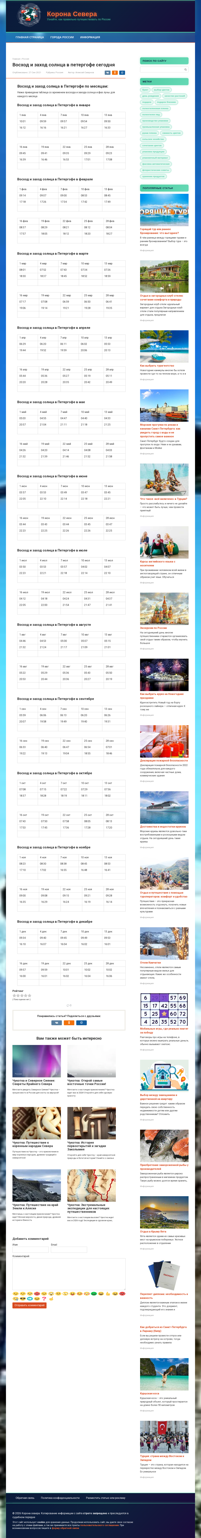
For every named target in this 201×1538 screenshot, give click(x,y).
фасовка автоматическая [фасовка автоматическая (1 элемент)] (155, 164)
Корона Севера (72, 13)
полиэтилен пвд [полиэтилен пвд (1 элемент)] (151, 114)
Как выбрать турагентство (157, 365)
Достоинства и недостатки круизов (163, 826)
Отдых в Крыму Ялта (153, 1231)
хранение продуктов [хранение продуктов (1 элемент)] (153, 176)
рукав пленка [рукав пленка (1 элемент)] (149, 133)
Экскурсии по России (153, 628)
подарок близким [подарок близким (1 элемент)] (166, 102)
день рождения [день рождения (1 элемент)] (150, 96)
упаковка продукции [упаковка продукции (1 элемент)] (153, 151)
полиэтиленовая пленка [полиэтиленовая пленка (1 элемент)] (155, 108)
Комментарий (20, 1256)
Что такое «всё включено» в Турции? (163, 498)
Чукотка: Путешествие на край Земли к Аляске (35, 1206)
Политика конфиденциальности (60, 1497)
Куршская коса (149, 1393)
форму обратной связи (65, 1528)
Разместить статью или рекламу (105, 1497)
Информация (90, 37)
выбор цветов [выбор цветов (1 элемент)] (161, 90)
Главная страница (30, 37)
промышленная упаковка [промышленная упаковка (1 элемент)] (155, 127)
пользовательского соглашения (99, 1525)
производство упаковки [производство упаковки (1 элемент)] (155, 120)
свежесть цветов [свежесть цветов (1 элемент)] (171, 133)
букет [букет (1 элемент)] (145, 90)
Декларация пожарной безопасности (164, 760)
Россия (59, 72)
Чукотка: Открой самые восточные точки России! (86, 1082)
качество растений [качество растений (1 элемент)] (175, 96)
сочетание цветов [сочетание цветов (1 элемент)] (152, 145)
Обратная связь (25, 1497)
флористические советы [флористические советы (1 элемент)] (155, 170)
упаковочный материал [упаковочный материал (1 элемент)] (155, 158)
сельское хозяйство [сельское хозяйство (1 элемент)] (153, 139)
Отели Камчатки (150, 962)
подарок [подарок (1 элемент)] (146, 102)
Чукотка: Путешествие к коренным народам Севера (32, 1144)
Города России (62, 37)
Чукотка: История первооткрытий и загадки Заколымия (86, 1146)
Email (54, 1244)
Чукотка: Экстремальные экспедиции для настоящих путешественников (88, 1208)
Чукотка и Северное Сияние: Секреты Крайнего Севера (33, 1082)
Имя (15, 1244)
